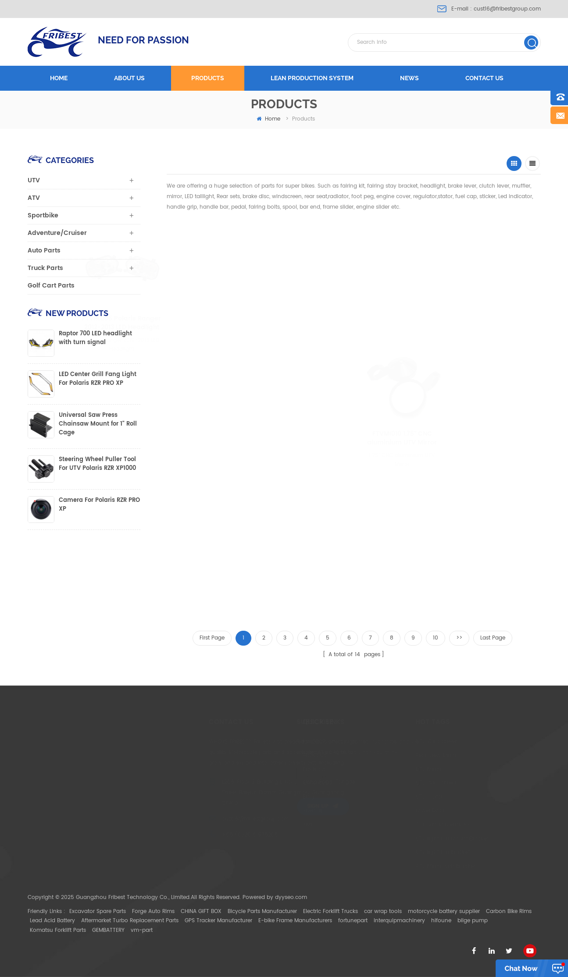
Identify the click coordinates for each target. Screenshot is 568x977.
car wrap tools (383, 911)
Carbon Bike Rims (509, 911)
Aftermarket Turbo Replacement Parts (130, 921)
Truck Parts (45, 268)
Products (207, 78)
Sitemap (281, 810)
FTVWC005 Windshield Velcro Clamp (134, 580)
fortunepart (353, 921)
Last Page (492, 638)
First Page (212, 638)
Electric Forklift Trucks (330, 911)
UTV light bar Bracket (402, 852)
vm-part (142, 930)
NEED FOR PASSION (143, 40)
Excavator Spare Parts (97, 911)
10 (435, 638)
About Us (282, 755)
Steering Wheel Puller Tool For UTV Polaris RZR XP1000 (97, 464)
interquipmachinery (399, 921)
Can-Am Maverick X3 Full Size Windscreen (478, 296)
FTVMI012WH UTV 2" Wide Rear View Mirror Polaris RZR (391, 323)
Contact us (484, 78)
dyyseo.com (291, 897)
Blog (276, 797)
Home (59, 78)
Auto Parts (44, 250)
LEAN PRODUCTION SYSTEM (312, 78)
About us (129, 78)
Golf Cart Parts (51, 286)
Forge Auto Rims (153, 911)
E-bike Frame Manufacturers (295, 921)
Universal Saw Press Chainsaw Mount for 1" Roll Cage (98, 424)
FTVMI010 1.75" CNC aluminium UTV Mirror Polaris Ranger (435, 438)
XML (275, 825)
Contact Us (284, 783)
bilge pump (472, 921)
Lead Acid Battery (52, 921)
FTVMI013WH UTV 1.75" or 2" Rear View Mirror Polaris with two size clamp (215, 580)
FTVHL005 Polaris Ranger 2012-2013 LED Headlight (211, 323)
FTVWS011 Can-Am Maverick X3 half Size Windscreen (302, 296)
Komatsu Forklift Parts (58, 930)
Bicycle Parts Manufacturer (262, 911)
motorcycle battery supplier (444, 911)
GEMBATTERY (108, 930)
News (409, 78)
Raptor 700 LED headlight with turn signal (95, 338)
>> (459, 638)
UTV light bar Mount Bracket (411, 839)
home (268, 119)
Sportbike (43, 215)
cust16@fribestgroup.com (507, 9)
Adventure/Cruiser (57, 233)
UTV (34, 180)
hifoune (441, 921)
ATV (34, 198)
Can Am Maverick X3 (402, 825)
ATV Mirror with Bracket (405, 866)
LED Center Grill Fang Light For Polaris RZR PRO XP (97, 379)
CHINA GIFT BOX (201, 911)
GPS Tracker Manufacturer (218, 921)
